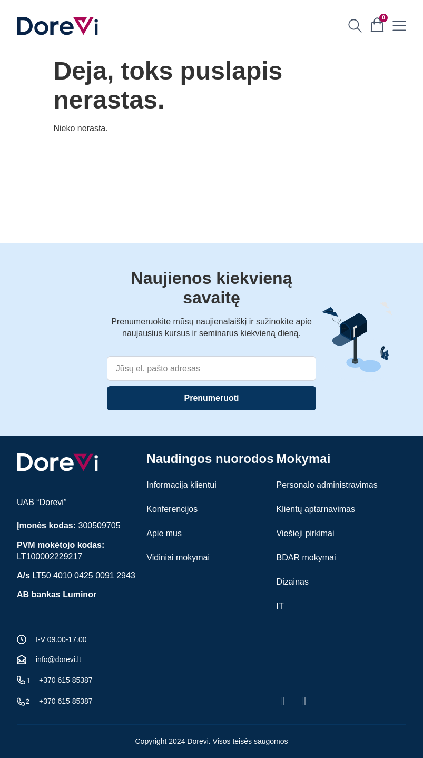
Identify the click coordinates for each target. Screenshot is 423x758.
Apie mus (164, 533)
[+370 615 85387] (23, 680)
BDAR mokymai (306, 557)
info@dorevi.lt (58, 659)
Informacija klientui (181, 484)
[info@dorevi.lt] (21, 659)
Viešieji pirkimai (306, 533)
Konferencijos (172, 509)
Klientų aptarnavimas (316, 509)
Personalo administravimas (327, 484)
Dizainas (293, 581)
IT (280, 606)
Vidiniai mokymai (178, 557)
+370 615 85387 (66, 680)
